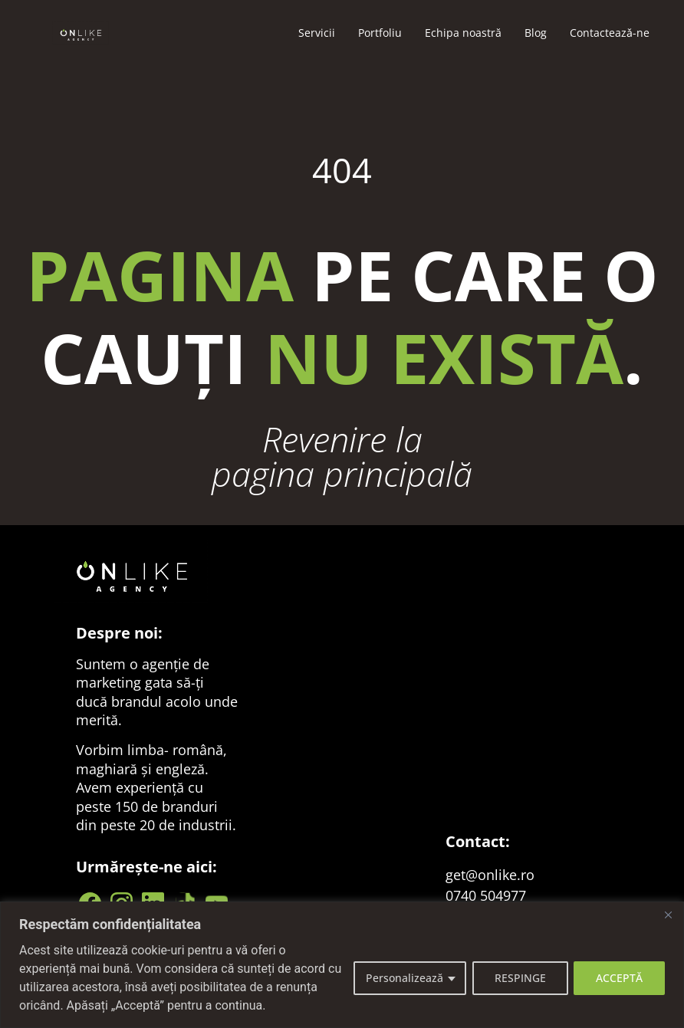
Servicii (316, 32)
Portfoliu (380, 32)
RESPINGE (519, 978)
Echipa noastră (463, 32)
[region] (342, 965)
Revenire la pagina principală (342, 456)
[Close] (668, 914)
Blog (536, 32)
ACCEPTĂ (619, 978)
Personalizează (403, 978)
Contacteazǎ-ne (609, 32)
